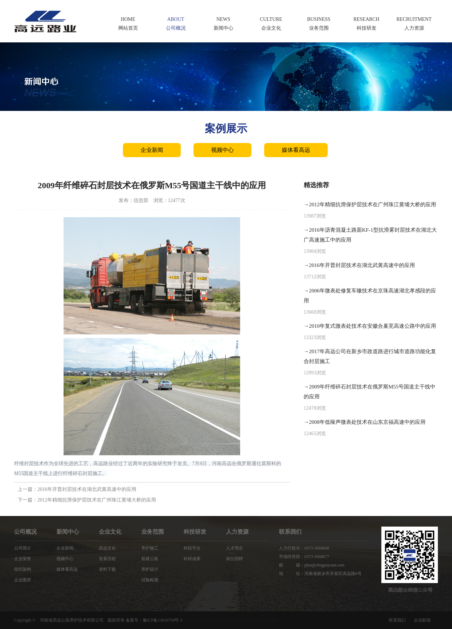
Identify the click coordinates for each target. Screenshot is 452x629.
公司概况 (25, 532)
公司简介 (22, 548)
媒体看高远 (296, 150)
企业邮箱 (422, 620)
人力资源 (237, 532)
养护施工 (149, 548)
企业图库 (22, 579)
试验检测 (149, 579)
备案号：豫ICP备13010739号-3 (154, 620)
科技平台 (192, 548)
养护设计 (149, 569)
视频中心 (222, 150)
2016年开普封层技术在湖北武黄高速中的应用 (86, 489)
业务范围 (152, 532)
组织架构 (22, 569)
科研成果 (192, 558)
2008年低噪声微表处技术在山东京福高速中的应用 (367, 422)
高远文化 (107, 548)
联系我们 (397, 620)
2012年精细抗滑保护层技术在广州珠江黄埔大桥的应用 (96, 500)
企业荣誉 (22, 558)
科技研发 (195, 532)
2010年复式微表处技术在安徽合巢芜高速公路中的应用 (372, 326)
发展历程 (107, 558)
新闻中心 (67, 532)
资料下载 (107, 569)
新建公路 (149, 558)
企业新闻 (152, 150)
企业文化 (110, 532)
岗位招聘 (234, 558)
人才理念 (234, 548)
